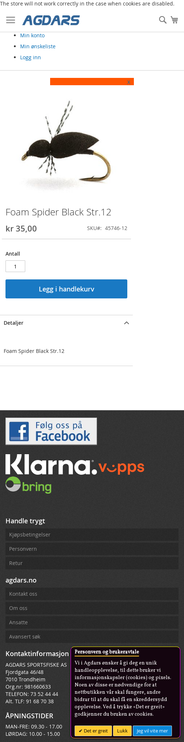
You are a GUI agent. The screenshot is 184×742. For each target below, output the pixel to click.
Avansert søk (24, 677)
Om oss (18, 649)
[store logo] (51, 19)
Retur (16, 604)
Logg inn (30, 57)
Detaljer (13, 364)
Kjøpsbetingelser (29, 575)
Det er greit (95, 730)
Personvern (23, 590)
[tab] (87, 363)
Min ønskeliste (38, 46)
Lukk (122, 730)
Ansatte (18, 663)
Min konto (32, 35)
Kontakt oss (23, 635)
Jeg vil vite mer (152, 730)
